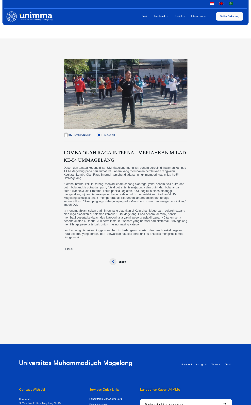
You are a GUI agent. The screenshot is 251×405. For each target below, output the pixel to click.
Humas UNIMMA (82, 134)
